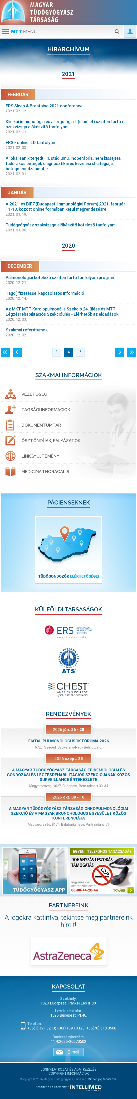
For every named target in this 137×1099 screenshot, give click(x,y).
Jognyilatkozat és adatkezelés (69, 1069)
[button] (11, 550)
